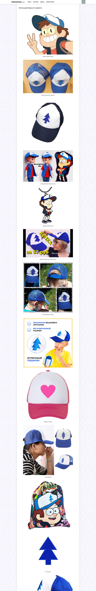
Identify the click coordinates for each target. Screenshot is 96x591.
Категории (35, 2)
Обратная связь (50, 2)
